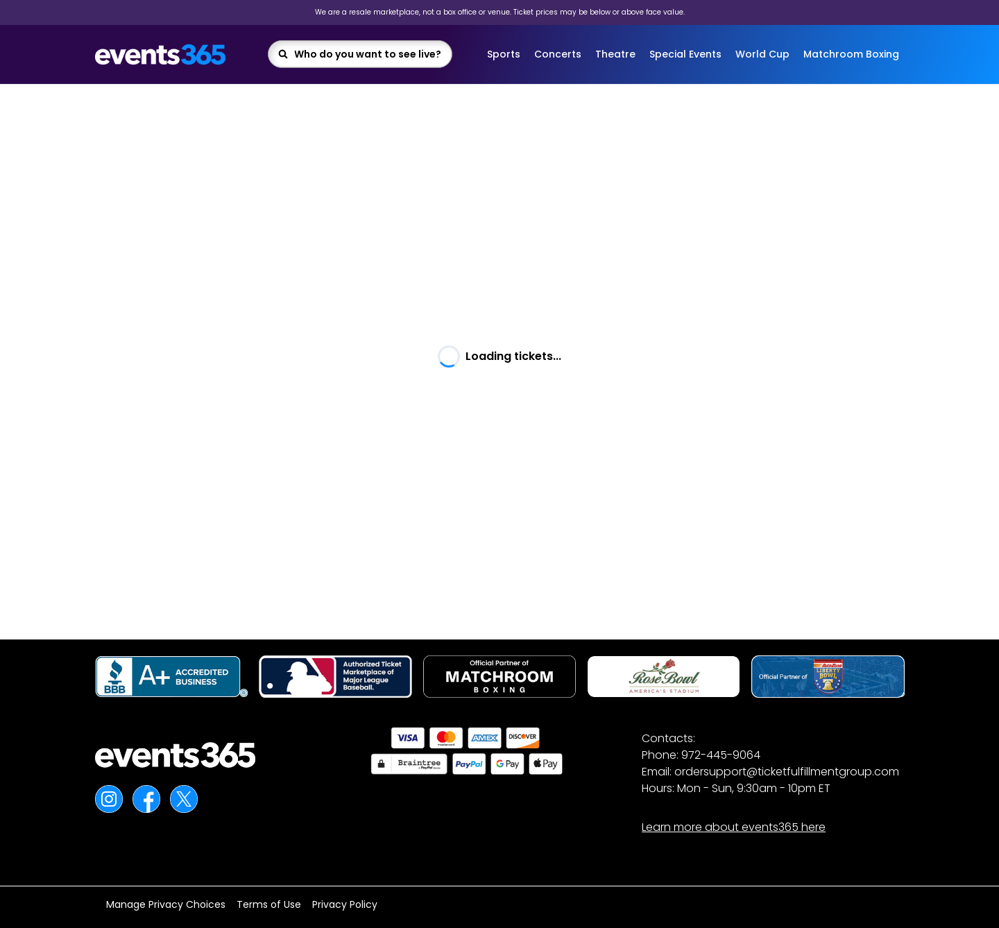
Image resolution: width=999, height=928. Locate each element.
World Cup (762, 54)
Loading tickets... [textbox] (513, 356)
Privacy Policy (344, 904)
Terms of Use (269, 904)
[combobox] (368, 54)
